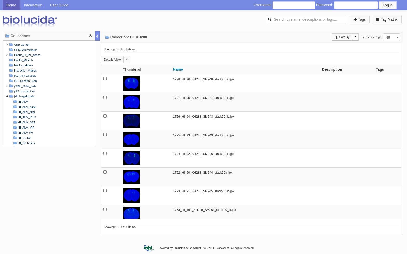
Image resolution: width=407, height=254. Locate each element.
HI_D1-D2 (21, 138)
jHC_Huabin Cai (21, 91)
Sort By (342, 37)
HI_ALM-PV (22, 133)
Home (11, 5)
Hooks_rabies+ (20, 65)
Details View (112, 59)
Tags (360, 19)
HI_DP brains (23, 143)
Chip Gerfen (18, 44)
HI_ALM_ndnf (23, 107)
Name (178, 69)
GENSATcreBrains (22, 50)
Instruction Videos (22, 70)
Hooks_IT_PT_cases (24, 55)
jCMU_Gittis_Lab (22, 86)
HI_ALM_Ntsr (23, 112)
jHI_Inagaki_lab (21, 96)
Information (33, 5)
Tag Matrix (386, 19)
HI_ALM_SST (23, 122)
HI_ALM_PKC (24, 117)
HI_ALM (20, 101)
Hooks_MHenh (20, 60)
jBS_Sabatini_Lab (22, 81)
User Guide (59, 5)
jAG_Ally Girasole (22, 75)
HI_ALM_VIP (23, 127)
